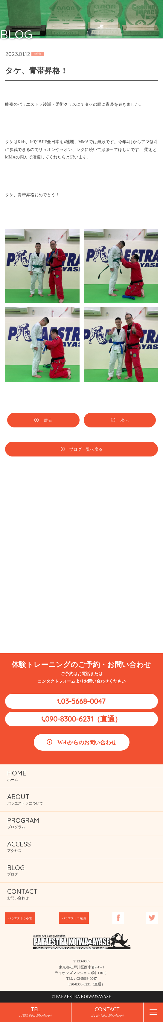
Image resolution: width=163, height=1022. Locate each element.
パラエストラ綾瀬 (74, 918)
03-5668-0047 (83, 701)
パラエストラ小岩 (20, 918)
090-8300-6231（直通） (83, 718)
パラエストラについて (25, 799)
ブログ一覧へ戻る (86, 450)
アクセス (19, 846)
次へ (124, 421)
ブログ (16, 870)
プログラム (23, 822)
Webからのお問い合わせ (86, 743)
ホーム (16, 775)
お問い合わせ (22, 893)
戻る (47, 421)
